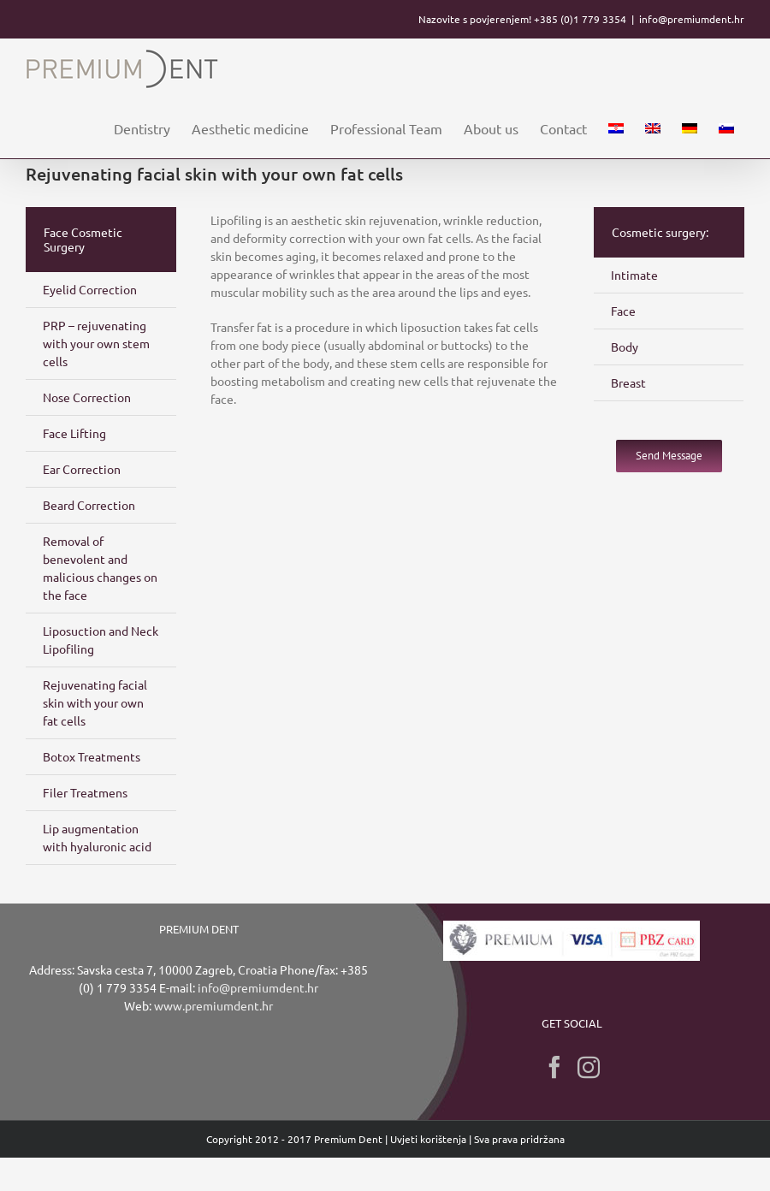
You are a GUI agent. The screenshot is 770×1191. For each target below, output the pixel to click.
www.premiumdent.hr (213, 1005)
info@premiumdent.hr (691, 19)
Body (624, 346)
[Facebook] (554, 1067)
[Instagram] (589, 1067)
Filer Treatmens (85, 792)
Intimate (634, 274)
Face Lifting (74, 433)
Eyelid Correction (90, 289)
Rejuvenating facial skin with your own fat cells (95, 702)
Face (623, 310)
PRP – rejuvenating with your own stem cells (96, 343)
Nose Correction (87, 397)
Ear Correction (82, 469)
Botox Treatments (91, 756)
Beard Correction (89, 505)
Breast (628, 382)
